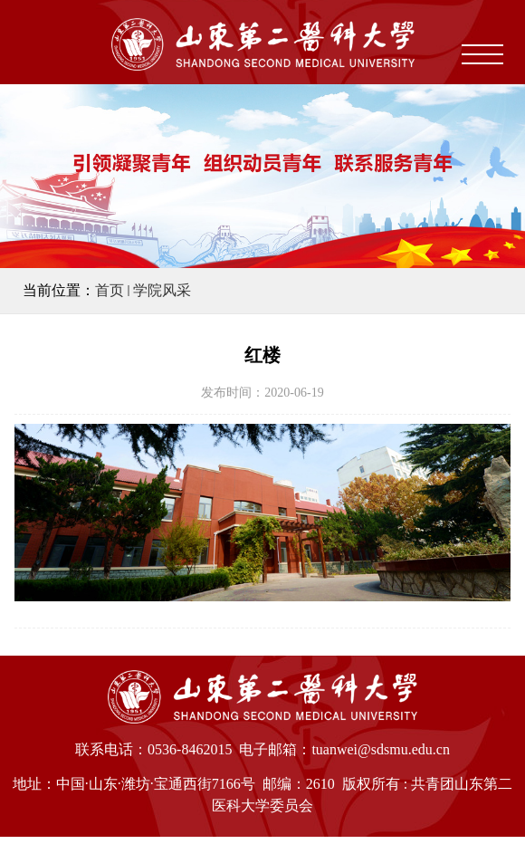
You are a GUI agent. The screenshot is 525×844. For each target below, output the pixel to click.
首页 (109, 290)
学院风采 (162, 290)
